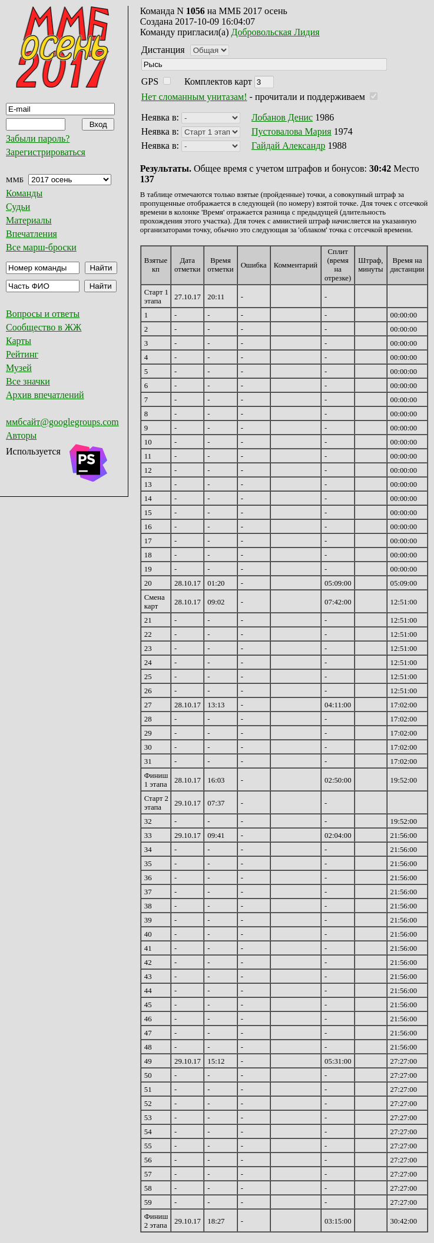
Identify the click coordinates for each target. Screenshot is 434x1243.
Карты (18, 341)
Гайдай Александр (288, 146)
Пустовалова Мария (291, 131)
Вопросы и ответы (42, 314)
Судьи (18, 207)
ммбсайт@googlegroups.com (62, 422)
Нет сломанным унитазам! (194, 97)
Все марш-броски (41, 247)
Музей (19, 368)
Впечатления (31, 234)
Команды (24, 193)
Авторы (21, 435)
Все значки (28, 381)
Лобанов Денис (282, 117)
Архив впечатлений (45, 395)
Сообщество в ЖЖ (43, 327)
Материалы (29, 220)
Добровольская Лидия (275, 32)
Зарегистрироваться (45, 152)
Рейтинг (22, 354)
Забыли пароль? (37, 138)
